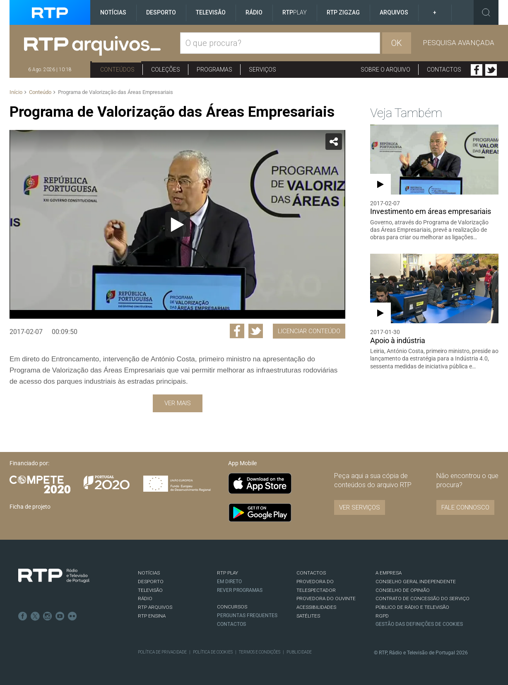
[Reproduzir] (177, 224)
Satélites (308, 616)
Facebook (476, 70)
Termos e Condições (259, 652)
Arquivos (394, 12)
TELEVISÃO (150, 590)
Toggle (486, 12)
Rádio (254, 12)
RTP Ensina (152, 616)
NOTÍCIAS (149, 573)
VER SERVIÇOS (359, 507)
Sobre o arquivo (385, 69)
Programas (214, 69)
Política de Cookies (213, 652)
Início (16, 92)
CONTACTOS (311, 573)
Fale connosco (465, 507)
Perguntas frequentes (247, 615)
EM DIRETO (229, 581)
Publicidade (299, 652)
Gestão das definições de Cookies (419, 624)
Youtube (60, 616)
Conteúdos (117, 69)
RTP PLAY (227, 573)
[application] (177, 224)
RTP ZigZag (343, 12)
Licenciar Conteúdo (309, 331)
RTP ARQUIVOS (155, 607)
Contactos (444, 69)
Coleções (165, 69)
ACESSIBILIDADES (316, 607)
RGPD (382, 616)
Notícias (113, 12)
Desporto (161, 12)
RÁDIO (145, 598)
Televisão (211, 12)
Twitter (491, 70)
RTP (294, 12)
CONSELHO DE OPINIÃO (403, 590)
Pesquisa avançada (458, 42)
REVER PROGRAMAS (239, 590)
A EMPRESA (389, 573)
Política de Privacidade (162, 652)
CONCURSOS (232, 607)
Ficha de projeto (30, 506)
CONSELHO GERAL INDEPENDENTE (416, 581)
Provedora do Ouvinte (326, 598)
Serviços (262, 69)
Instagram (47, 616)
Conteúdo (40, 92)
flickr (72, 616)
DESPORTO (151, 581)
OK (396, 43)
